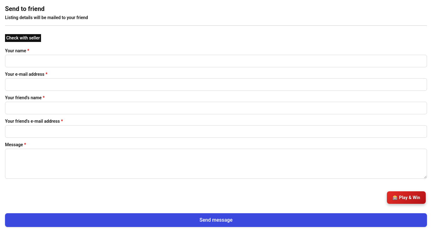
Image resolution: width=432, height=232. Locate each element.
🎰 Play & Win (406, 197)
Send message (216, 220)
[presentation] (52, 195)
